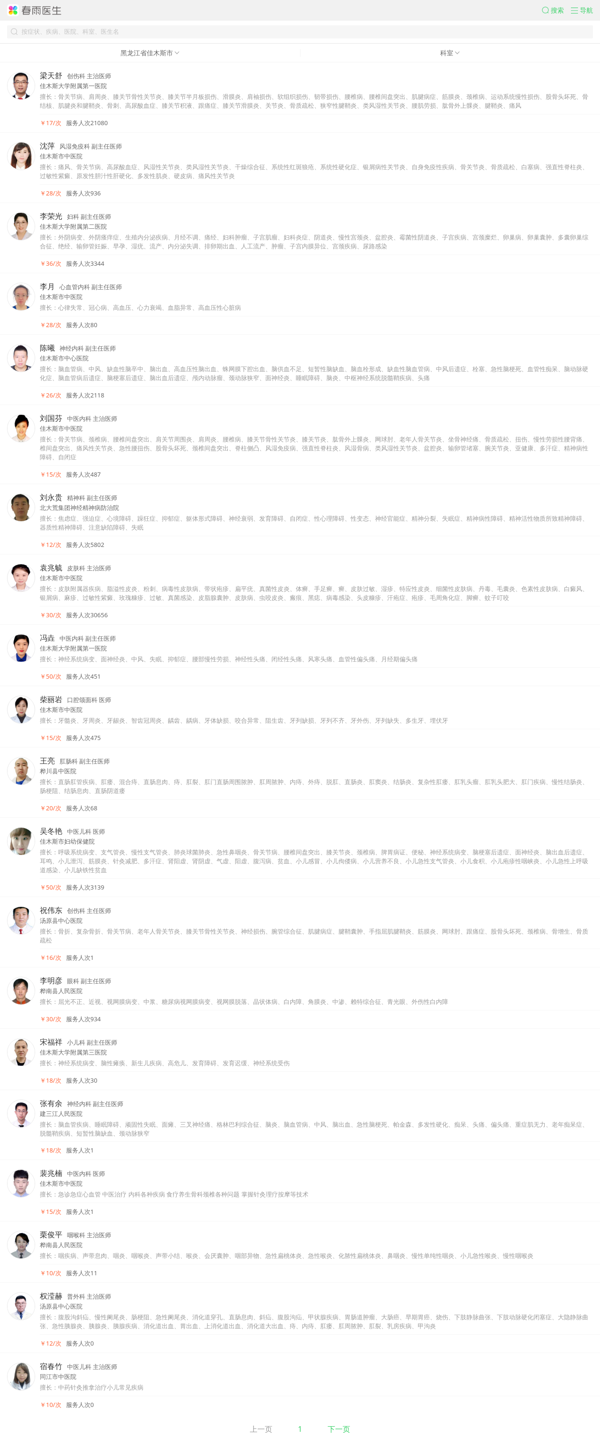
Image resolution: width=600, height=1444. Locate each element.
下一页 (339, 1429)
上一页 (261, 1429)
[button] (556, 10)
